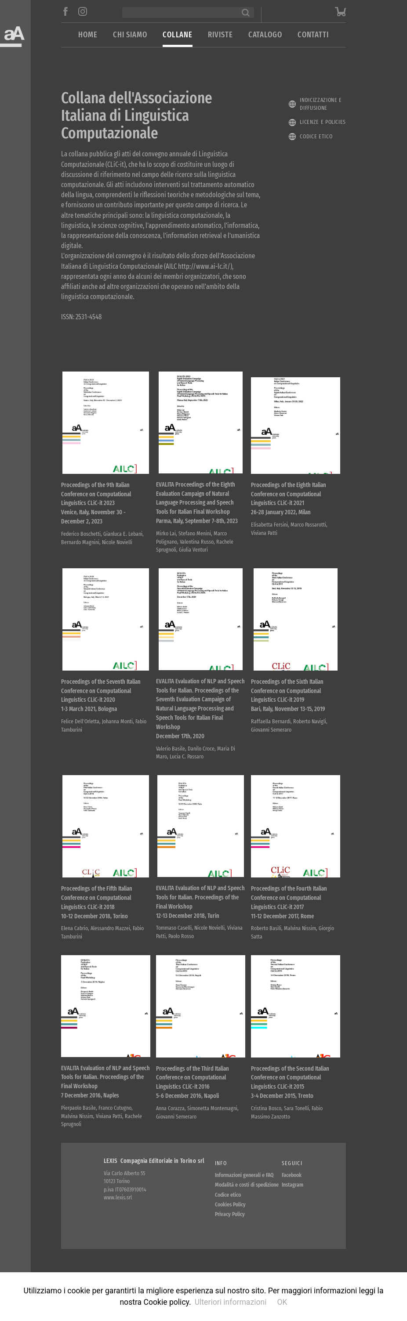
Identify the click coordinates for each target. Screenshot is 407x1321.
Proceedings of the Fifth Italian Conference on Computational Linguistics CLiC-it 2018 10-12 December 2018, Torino (96, 917)
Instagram (292, 1205)
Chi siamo (130, 35)
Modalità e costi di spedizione (247, 1205)
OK (282, 1302)
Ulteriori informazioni (231, 1302)
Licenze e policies (323, 122)
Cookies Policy (230, 1224)
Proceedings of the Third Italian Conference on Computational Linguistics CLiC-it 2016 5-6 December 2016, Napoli (192, 1101)
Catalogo (265, 35)
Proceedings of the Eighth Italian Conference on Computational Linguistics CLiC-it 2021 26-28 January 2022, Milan (288, 503)
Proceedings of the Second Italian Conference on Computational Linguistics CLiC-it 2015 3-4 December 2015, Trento (290, 1101)
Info (221, 1183)
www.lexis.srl (118, 1217)
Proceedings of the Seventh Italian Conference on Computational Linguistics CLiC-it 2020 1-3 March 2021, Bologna (101, 705)
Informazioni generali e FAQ (244, 1195)
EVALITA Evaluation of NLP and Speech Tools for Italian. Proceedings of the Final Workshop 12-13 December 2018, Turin (200, 917)
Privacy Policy (230, 1234)
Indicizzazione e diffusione (321, 104)
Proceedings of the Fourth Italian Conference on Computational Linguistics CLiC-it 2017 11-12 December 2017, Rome (289, 917)
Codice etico (316, 136)
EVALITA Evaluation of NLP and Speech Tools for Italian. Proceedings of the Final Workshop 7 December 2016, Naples (105, 1101)
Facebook (292, 1195)
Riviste (220, 35)
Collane (178, 35)
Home (88, 35)
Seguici (292, 1183)
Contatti (313, 35)
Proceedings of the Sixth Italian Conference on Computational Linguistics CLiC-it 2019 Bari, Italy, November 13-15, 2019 (288, 705)
